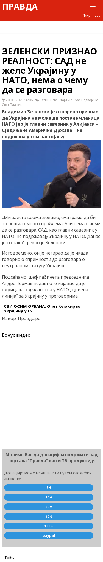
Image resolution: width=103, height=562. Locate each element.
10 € (48, 497)
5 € (48, 487)
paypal (49, 535)
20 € (48, 506)
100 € (48, 525)
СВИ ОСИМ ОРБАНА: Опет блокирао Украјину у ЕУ (42, 308)
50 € (48, 516)
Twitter (10, 557)
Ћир (87, 15)
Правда (20, 6)
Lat (97, 15)
